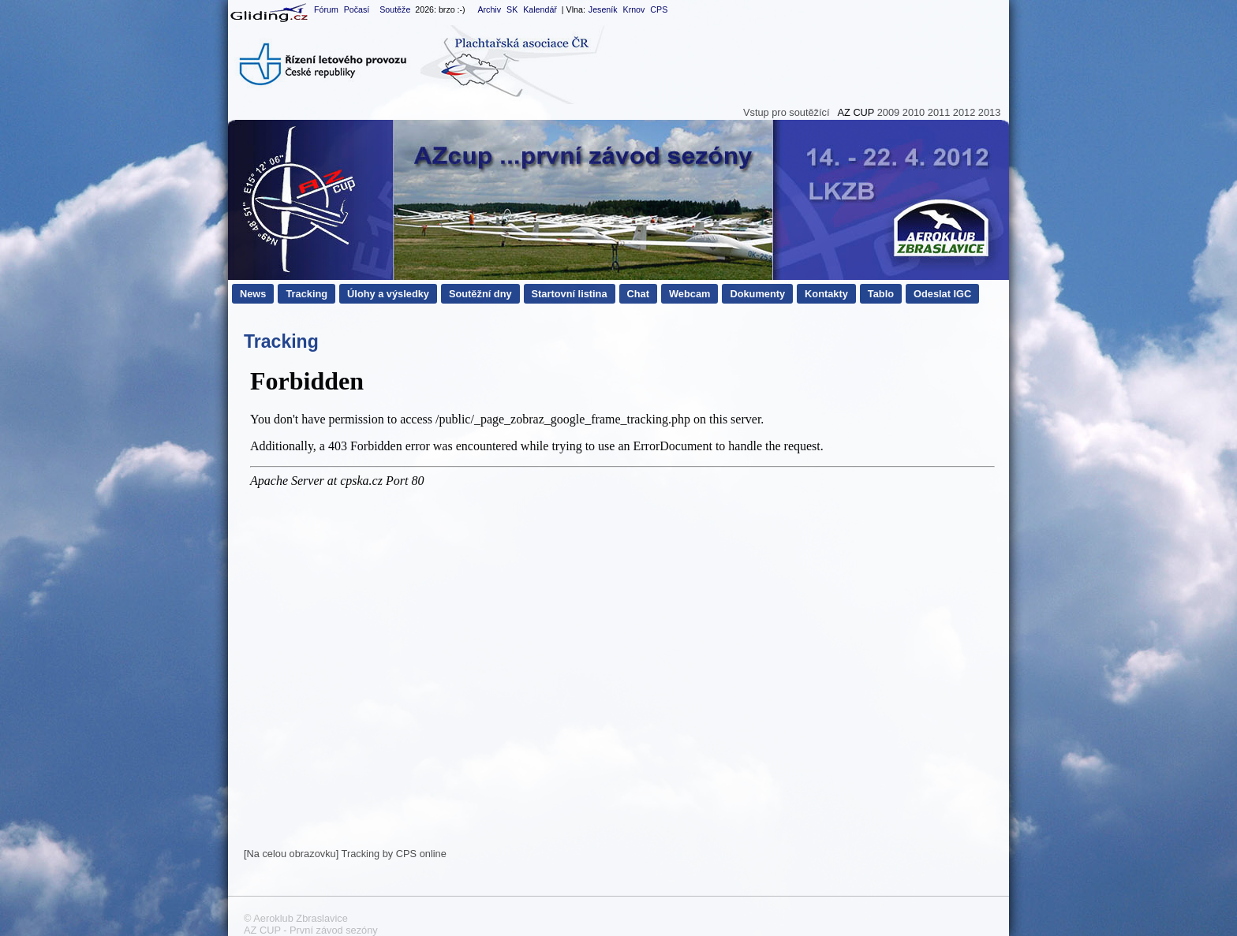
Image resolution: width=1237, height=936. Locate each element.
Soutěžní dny (480, 294)
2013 (989, 112)
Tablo (881, 294)
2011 (939, 112)
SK (512, 9)
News (253, 294)
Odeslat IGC (942, 294)
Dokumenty (757, 294)
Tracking (306, 294)
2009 (888, 112)
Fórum (326, 9)
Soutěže (394, 9)
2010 (914, 112)
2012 (964, 112)
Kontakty (826, 294)
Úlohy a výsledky (388, 294)
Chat (638, 294)
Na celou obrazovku (291, 854)
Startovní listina (569, 294)
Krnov (634, 9)
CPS (658, 9)
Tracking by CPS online (394, 854)
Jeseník (603, 9)
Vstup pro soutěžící (786, 112)
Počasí (357, 9)
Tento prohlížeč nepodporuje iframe (622, 602)
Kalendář (540, 9)
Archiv (489, 9)
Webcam (689, 294)
